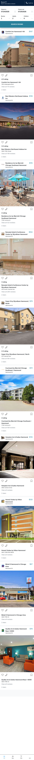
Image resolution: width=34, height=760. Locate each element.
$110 (31, 437)
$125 (31, 500)
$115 (31, 163)
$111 (31, 368)
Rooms (3, 16)
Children (26, 16)
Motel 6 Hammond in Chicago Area (13, 615)
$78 (31, 629)
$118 (31, 96)
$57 (31, 564)
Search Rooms (17, 24)
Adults (14, 16)
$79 (31, 301)
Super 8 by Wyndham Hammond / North (15, 354)
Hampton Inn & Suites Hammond (16, 437)
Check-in (3, 9)
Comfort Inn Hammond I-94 (15, 31)
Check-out (21, 9)
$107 (31, 31)
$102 (31, 232)
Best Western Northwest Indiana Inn (14, 149)
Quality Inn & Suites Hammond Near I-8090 (16, 680)
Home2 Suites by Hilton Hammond (13, 550)
